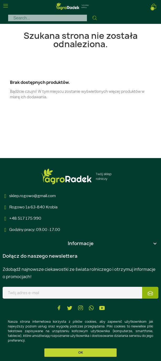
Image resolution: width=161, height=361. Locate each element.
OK (80, 352)
